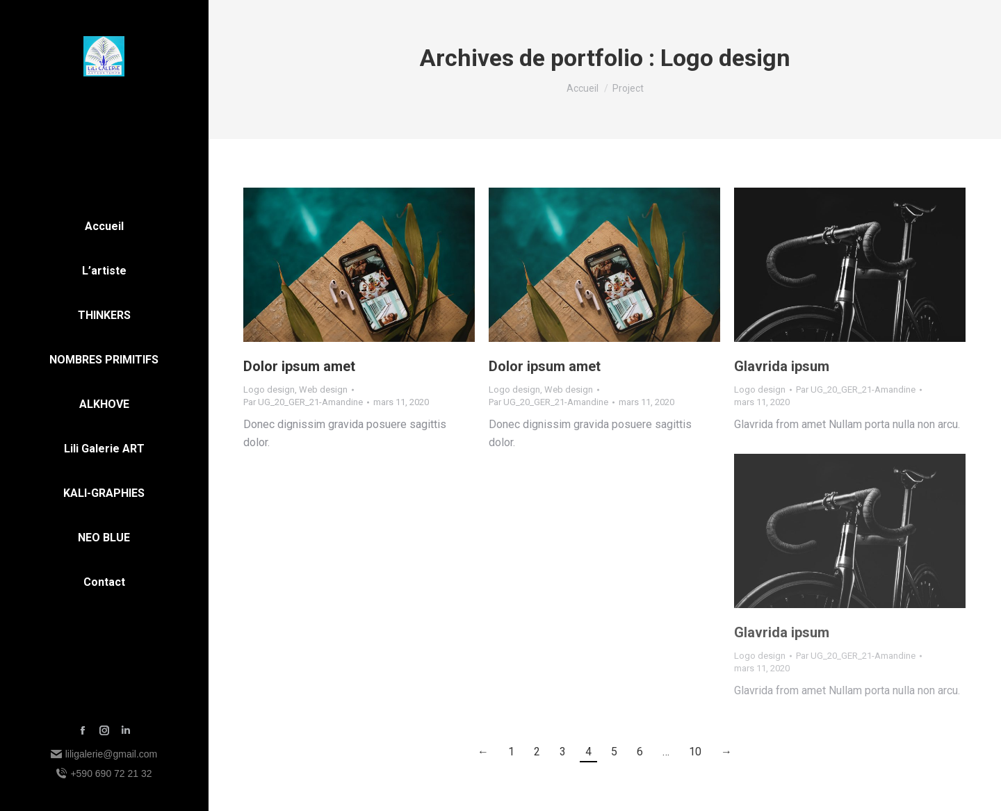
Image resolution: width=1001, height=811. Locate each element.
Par (303, 402)
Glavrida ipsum (781, 366)
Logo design (269, 389)
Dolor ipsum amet (299, 366)
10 (695, 751)
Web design (323, 389)
